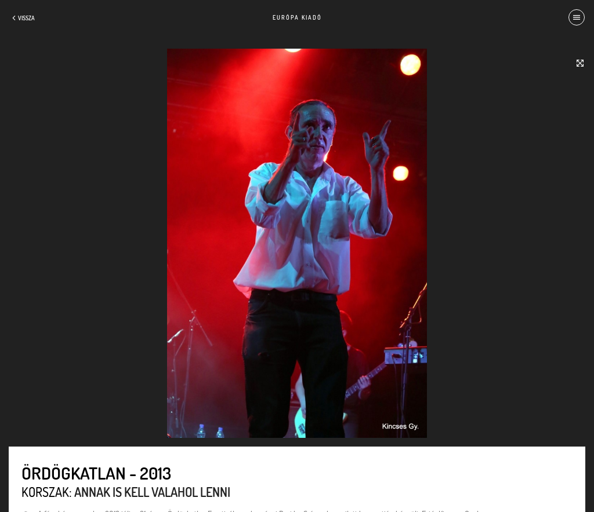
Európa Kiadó (297, 17)
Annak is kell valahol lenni (152, 492)
